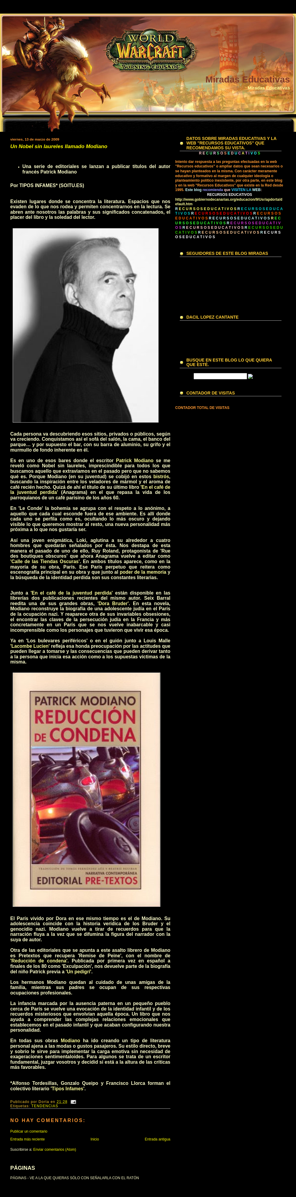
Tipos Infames (67, 1088)
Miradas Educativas (247, 79)
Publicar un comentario (28, 1131)
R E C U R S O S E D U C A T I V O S (239, 218)
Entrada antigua (157, 1139)
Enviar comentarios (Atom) (54, 1149)
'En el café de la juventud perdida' (72, 592)
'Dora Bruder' (113, 603)
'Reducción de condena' (38, 960)
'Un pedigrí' (79, 971)
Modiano (70, 1040)
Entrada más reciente (27, 1139)
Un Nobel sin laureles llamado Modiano (58, 146)
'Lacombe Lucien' (30, 646)
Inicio (95, 1139)
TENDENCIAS (44, 1106)
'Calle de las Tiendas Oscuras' (45, 561)
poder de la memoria (143, 572)
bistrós (161, 476)
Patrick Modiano (134, 460)
